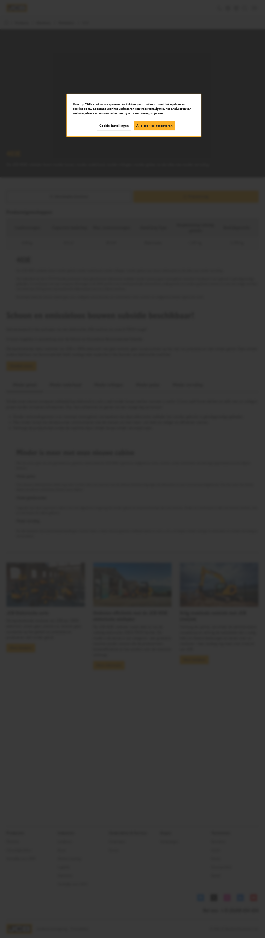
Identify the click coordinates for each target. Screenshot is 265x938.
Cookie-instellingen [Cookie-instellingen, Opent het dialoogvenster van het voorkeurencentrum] (114, 126)
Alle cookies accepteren (154, 126)
